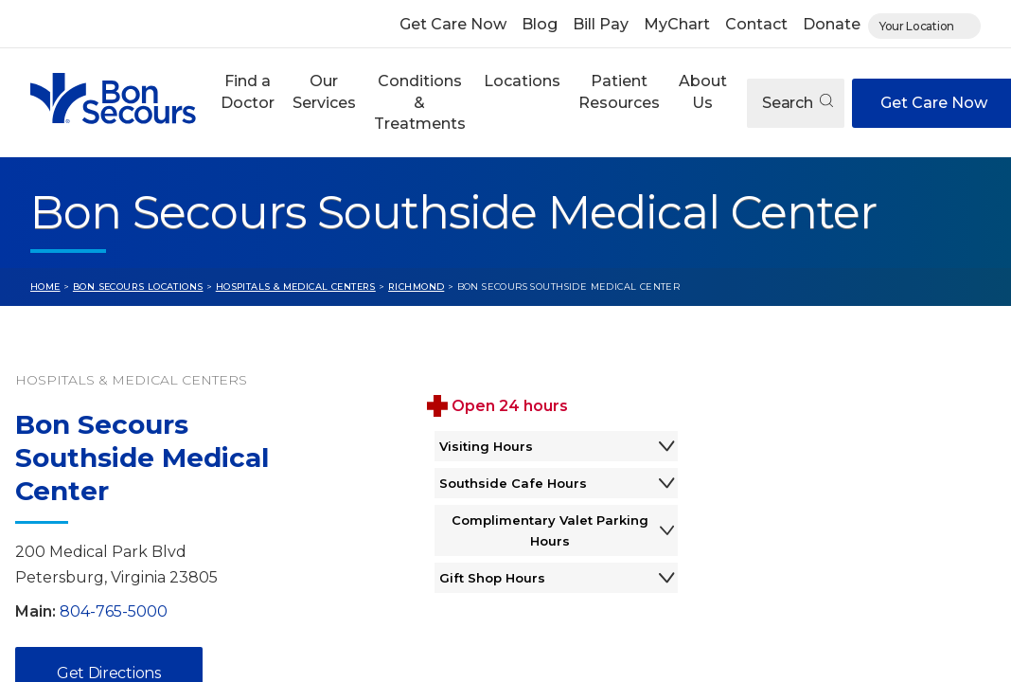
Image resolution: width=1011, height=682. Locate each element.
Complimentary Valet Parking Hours (563, 530)
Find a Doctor (248, 91)
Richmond (416, 286)
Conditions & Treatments (420, 102)
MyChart (677, 24)
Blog (540, 24)
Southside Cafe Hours (556, 483)
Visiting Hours (556, 446)
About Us (703, 91)
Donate (831, 24)
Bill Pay (601, 24)
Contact (756, 24)
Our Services (324, 91)
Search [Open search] (797, 103)
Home (45, 286)
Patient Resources (619, 91)
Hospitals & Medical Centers (296, 286)
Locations (522, 81)
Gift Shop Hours (556, 577)
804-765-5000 (114, 611)
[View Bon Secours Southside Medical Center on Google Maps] (859, 495)
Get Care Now (452, 24)
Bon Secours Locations (138, 286)
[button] (247, 102)
